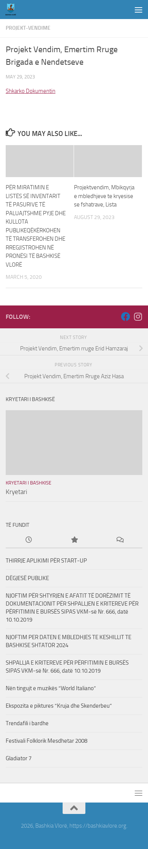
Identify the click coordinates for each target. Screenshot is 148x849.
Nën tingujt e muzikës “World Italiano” (51, 688)
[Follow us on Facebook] (125, 316)
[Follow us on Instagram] (137, 316)
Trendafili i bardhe (27, 723)
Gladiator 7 (18, 758)
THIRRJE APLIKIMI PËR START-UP (46, 560)
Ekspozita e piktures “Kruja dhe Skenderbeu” (59, 705)
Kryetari (16, 492)
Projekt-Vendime (28, 28)
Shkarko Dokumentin (30, 91)
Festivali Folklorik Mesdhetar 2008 (46, 740)
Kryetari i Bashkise (28, 483)
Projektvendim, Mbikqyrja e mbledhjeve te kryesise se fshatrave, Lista (104, 196)
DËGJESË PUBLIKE (27, 578)
